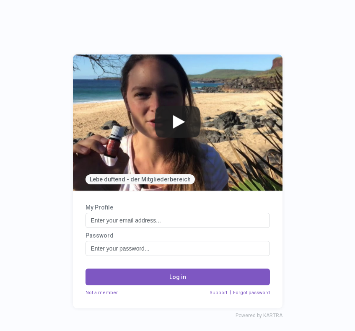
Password (100, 235)
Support (218, 292)
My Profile (99, 207)
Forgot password (251, 292)
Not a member (102, 292)
